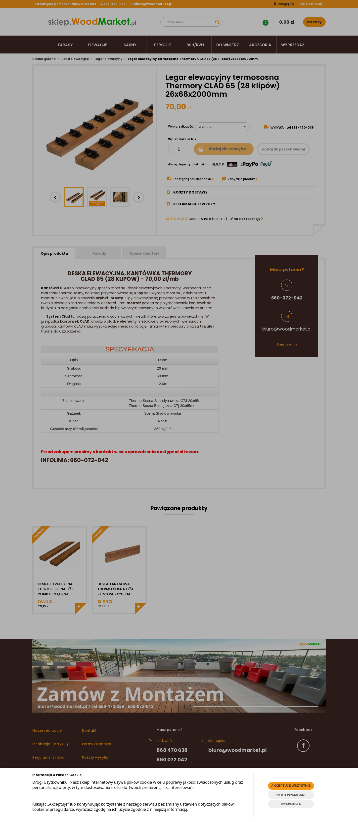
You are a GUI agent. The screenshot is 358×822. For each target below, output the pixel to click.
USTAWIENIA (291, 804)
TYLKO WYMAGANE (291, 795)
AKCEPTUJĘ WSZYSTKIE (291, 785)
